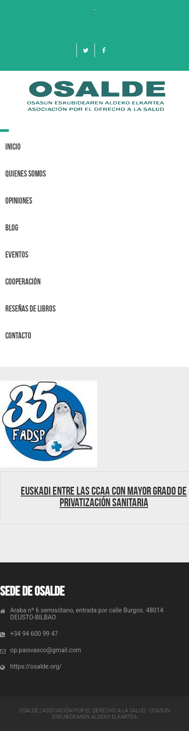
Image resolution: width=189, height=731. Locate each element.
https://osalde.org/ (36, 666)
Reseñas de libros (30, 308)
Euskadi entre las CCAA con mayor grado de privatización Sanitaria (104, 496)
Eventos (16, 254)
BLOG (11, 227)
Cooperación (23, 281)
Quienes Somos (25, 173)
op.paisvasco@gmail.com (45, 650)
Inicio (13, 146)
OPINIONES (18, 200)
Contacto (18, 335)
